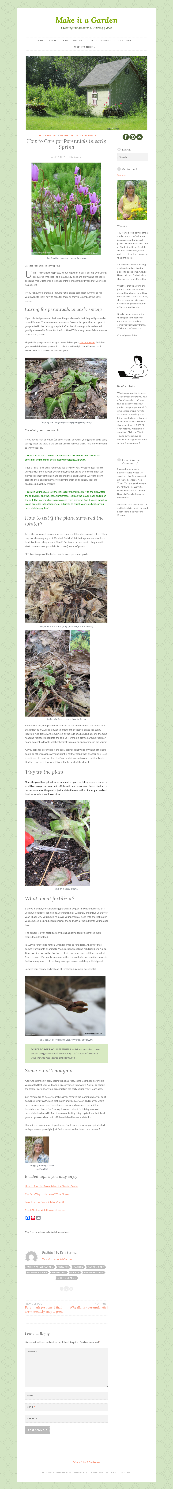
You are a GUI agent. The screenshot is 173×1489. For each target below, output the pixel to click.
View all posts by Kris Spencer (57, 1258)
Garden (78, 1267)
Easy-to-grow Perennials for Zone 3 (44, 1201)
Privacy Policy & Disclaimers (86, 1462)
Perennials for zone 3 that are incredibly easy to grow (45, 1308)
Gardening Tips (47, 135)
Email (30, 1407)
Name (30, 1395)
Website (31, 1418)
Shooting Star (93, 1272)
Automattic (123, 1472)
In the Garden (100, 40)
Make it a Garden (86, 20)
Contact (121, 174)
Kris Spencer (75, 157)
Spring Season (66, 1278)
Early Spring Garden (39, 1267)
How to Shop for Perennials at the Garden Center (51, 1186)
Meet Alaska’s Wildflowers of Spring (45, 1209)
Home (40, 40)
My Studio (124, 40)
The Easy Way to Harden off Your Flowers (48, 1194)
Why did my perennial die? (87, 1306)
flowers (63, 1267)
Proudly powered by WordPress (63, 1472)
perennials (59, 1272)
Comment (33, 1351)
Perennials (89, 135)
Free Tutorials (73, 40)
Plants (74, 1272)
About (53, 40)
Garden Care (96, 1267)
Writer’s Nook (83, 47)
